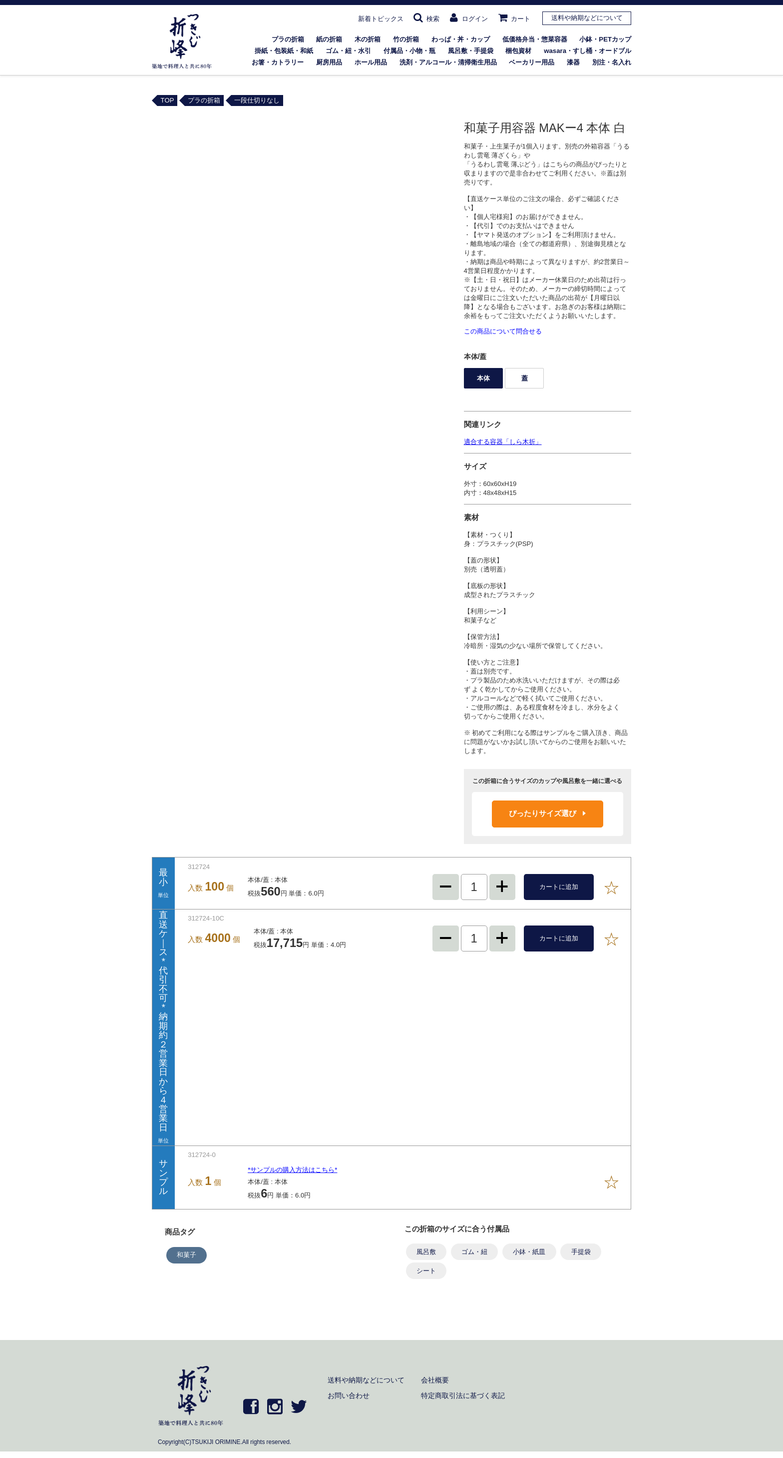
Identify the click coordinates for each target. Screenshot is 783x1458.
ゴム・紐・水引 (348, 50)
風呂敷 (426, 1252)
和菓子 (186, 1254)
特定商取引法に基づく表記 (463, 1396)
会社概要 (435, 1380)
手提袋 (581, 1252)
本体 (483, 378)
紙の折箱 (329, 39)
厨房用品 (329, 62)
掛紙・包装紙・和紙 (284, 50)
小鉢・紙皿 (529, 1252)
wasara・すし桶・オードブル (587, 50)
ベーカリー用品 (531, 62)
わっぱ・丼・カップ (460, 39)
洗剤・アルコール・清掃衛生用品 (448, 62)
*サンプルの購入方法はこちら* (292, 1170)
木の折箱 (368, 39)
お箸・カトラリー (278, 62)
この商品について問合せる (503, 331)
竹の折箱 (406, 39)
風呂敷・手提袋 (470, 50)
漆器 (573, 62)
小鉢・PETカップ (605, 39)
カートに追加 (558, 886)
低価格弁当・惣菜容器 (534, 39)
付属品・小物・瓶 (409, 50)
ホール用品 (371, 62)
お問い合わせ (349, 1396)
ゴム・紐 (474, 1252)
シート (426, 1270)
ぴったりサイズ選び (547, 813)
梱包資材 (518, 50)
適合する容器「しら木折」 (503, 442)
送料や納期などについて (587, 18)
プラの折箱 (288, 39)
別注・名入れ (611, 62)
